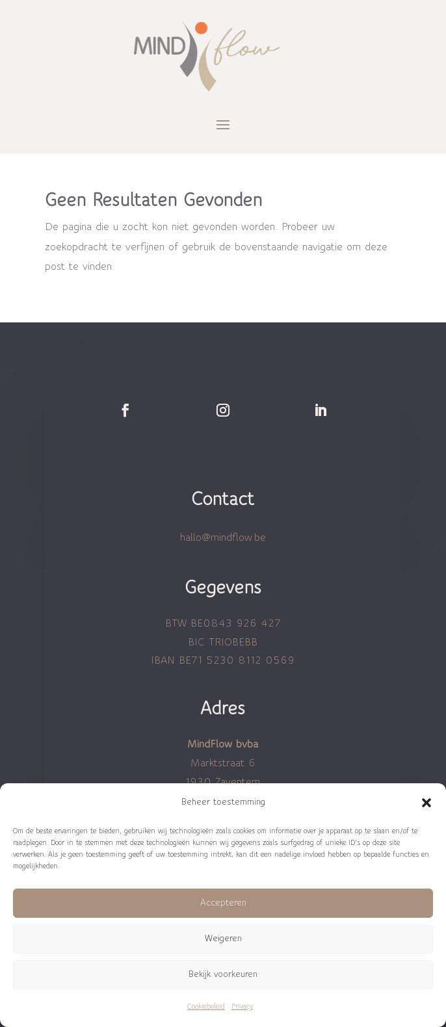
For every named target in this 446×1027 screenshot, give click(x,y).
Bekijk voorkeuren (223, 975)
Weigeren (223, 939)
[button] (426, 802)
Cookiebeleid (206, 1007)
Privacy (242, 1007)
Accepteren (223, 903)
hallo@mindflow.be (223, 537)
